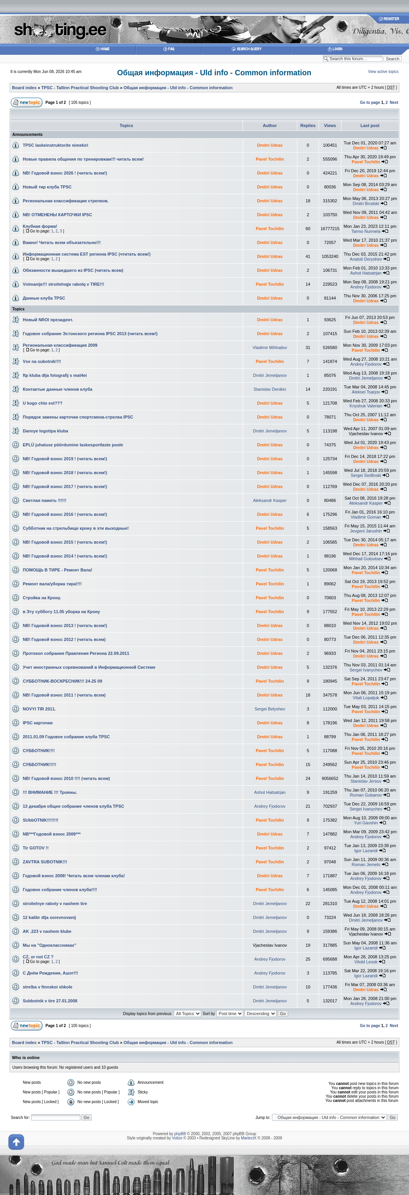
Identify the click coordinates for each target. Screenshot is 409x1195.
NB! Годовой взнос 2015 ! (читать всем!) (65, 542)
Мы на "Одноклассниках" (49, 945)
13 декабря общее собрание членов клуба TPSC (73, 806)
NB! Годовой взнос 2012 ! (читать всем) (64, 639)
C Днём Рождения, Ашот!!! (50, 973)
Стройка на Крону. (42, 597)
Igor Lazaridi (366, 850)
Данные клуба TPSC (44, 298)
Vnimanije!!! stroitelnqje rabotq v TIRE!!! (63, 284)
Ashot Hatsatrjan (366, 273)
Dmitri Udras (270, 145)
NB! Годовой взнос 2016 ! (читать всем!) (65, 514)
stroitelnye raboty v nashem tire (55, 903)
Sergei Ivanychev (366, 670)
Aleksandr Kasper (270, 500)
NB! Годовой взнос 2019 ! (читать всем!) (65, 458)
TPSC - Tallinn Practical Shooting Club (80, 87)
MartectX (248, 1138)
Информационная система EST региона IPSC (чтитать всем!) (87, 254)
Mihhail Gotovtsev (366, 558)
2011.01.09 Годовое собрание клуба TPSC (66, 736)
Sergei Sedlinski (366, 475)
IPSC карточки (38, 722)
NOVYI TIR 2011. (39, 709)
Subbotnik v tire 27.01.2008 (50, 1000)
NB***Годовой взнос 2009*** (52, 834)
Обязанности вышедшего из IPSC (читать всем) (73, 270)
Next (394, 102)
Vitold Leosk (366, 961)
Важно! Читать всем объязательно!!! (62, 242)
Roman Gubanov (366, 795)
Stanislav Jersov (365, 781)
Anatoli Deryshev (366, 259)
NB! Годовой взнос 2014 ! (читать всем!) (65, 556)
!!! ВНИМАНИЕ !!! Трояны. (50, 792)
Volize (177, 1138)
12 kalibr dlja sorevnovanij (49, 917)
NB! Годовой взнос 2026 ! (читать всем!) (65, 173)
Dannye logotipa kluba (45, 431)
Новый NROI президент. (48, 319)
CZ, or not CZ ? (38, 956)
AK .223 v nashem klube (47, 931)
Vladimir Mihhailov (270, 347)
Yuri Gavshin (366, 822)
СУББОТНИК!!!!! (39, 764)
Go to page (370, 102)
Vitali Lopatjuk (366, 697)
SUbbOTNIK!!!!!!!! (40, 820)
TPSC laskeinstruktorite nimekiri (55, 145)
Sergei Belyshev (270, 709)
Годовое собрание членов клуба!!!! (60, 889)
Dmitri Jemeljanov (270, 375)
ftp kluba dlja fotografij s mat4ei (55, 375)
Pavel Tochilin (270, 159)
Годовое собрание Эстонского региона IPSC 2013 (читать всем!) (90, 333)
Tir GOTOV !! (36, 848)
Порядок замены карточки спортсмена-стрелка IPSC (78, 417)
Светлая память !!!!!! (44, 500)
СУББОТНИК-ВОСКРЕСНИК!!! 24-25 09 (62, 681)
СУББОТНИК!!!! (39, 750)
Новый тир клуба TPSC (47, 187)
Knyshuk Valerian (366, 405)
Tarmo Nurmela (365, 231)
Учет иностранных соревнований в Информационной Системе (89, 667)
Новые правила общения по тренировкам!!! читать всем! (83, 159)
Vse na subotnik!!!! (42, 361)
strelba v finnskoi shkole (47, 987)
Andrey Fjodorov (366, 287)
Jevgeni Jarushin (366, 531)
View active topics (383, 71)
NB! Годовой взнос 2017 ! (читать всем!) (65, 486)
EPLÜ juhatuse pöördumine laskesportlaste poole (73, 444)
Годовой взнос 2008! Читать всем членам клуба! (74, 875)
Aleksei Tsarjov (366, 392)
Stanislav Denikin (270, 389)
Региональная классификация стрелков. (66, 200)
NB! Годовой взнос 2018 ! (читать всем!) (65, 472)
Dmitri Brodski (366, 203)
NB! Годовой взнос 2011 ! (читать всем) (64, 695)
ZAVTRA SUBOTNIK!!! (45, 861)
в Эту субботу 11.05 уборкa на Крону (61, 611)
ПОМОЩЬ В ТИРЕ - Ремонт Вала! (57, 570)
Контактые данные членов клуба (57, 389)
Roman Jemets (365, 864)
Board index (24, 87)
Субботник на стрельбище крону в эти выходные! (76, 528)
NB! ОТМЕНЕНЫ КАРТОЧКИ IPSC (57, 214)
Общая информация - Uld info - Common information (214, 72)
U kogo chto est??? (43, 403)
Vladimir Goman (366, 517)
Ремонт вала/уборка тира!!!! (52, 583)
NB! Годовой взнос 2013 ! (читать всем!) (65, 625)
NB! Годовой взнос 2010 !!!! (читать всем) (66, 778)
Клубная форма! (40, 226)
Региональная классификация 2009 (60, 345)
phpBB (180, 1134)
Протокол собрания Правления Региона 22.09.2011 (76, 653)
